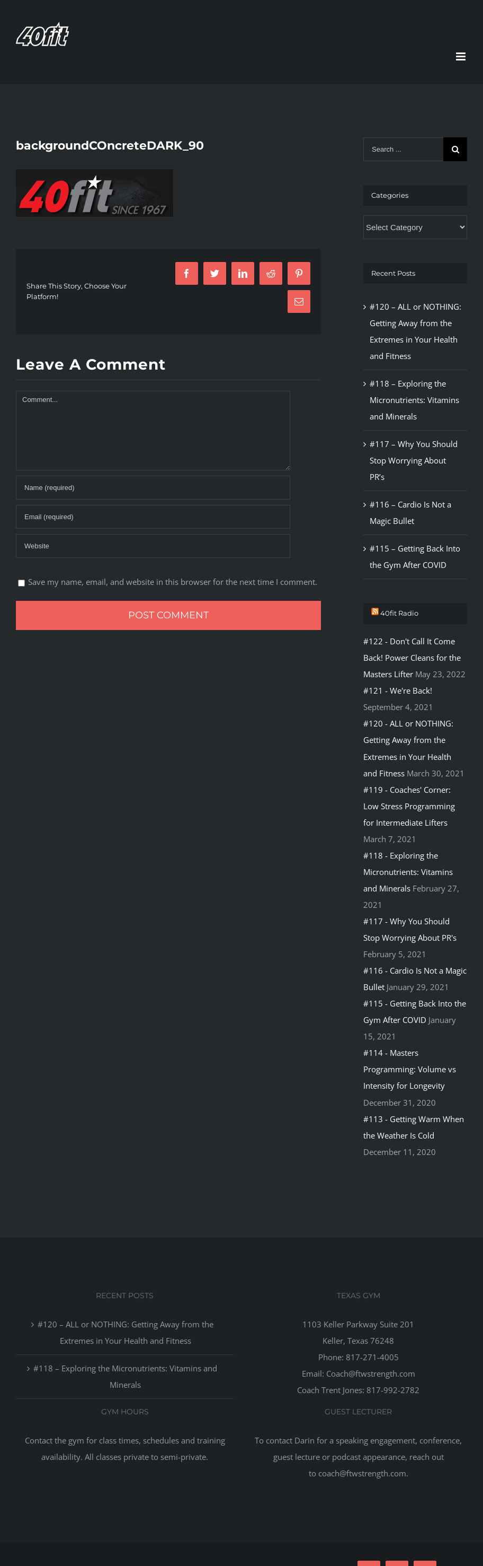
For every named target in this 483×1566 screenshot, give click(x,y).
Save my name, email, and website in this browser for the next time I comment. (172, 581)
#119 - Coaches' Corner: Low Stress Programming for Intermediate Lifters (409, 806)
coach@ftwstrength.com (362, 1473)
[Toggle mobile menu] (461, 56)
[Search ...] (403, 149)
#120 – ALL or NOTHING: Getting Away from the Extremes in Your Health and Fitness (125, 1332)
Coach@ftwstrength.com (370, 1373)
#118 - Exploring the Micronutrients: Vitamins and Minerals (408, 872)
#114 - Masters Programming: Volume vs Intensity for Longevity (409, 1069)
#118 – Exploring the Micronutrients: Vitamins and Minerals (414, 400)
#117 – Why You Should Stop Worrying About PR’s (414, 460)
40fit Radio (399, 613)
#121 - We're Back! (397, 690)
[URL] (153, 546)
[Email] (153, 517)
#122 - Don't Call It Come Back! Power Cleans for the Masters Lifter (412, 657)
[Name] (153, 488)
